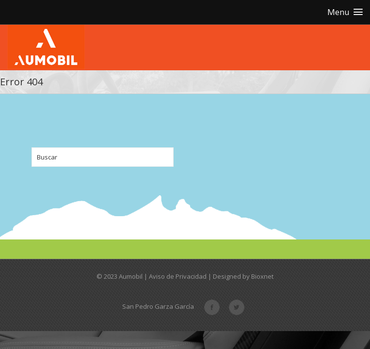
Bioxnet (262, 276)
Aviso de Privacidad (178, 276)
